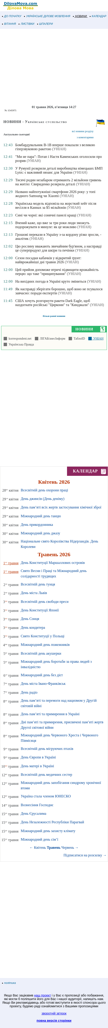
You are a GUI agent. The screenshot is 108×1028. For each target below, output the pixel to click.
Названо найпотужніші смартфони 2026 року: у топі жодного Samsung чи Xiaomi (55, 194)
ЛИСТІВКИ (26, 23)
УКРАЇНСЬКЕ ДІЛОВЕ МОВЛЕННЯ (47, 16)
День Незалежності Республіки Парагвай (52, 822)
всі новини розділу (83, 131)
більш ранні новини (54, 316)
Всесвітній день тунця (38, 584)
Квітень (40, 847)
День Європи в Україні (38, 757)
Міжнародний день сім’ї (39, 839)
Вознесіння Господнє (37, 805)
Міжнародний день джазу (40, 533)
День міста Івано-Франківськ (43, 683)
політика (9, 983)
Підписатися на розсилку (85, 855)
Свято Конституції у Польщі (43, 636)
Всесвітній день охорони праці (44, 490)
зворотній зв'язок (54, 1013)
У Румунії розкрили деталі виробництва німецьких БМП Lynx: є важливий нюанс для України (59, 170)
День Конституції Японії (40, 610)
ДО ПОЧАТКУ (12, 16)
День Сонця (30, 619)
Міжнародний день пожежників (45, 645)
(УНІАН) (59, 149)
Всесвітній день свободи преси (45, 602)
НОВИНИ (80, 16)
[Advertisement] (54, 67)
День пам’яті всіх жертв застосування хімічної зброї (61, 507)
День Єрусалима (33, 813)
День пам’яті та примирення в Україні (50, 714)
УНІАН (97, 338)
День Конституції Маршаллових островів (53, 563)
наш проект (42, 995)
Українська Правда (20, 344)
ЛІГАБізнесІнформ (51, 338)
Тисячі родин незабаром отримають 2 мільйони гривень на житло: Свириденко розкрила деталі (58, 182)
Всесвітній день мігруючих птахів (47, 749)
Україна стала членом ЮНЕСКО (46, 796)
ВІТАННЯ (9, 23)
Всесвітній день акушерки (41, 653)
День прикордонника (37, 524)
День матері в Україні (37, 766)
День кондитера (33, 627)
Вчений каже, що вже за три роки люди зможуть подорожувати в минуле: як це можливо (52, 225)
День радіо (29, 692)
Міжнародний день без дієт (42, 675)
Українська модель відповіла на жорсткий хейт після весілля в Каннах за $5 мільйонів (55, 205)
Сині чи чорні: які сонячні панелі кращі (45, 215)
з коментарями (85, 137)
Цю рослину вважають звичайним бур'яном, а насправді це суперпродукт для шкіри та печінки (58, 248)
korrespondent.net (19, 338)
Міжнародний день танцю (41, 516)
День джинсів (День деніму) (43, 499)
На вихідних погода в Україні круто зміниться (50, 281)
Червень (67, 847)
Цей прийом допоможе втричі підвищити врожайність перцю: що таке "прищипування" (56, 272)
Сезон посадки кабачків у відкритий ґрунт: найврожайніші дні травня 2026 (48, 260)
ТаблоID (78, 338)
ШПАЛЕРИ (45, 23)
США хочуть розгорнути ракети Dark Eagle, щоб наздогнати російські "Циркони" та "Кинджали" (52, 303)
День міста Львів (34, 593)
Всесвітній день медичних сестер (46, 774)
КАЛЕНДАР (98, 16)
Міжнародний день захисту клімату (48, 831)
